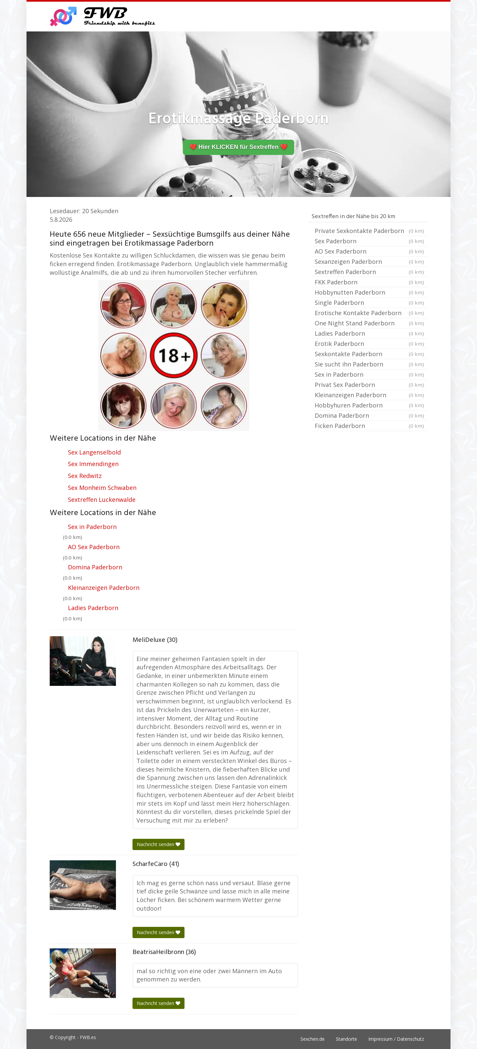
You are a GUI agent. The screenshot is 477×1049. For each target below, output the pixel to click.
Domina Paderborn (95, 567)
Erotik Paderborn (369, 344)
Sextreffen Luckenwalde (101, 499)
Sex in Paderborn (92, 527)
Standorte (346, 1039)
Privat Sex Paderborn (369, 385)
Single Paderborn (369, 303)
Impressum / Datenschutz (396, 1039)
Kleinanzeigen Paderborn (103, 588)
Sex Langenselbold (94, 452)
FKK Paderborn (369, 282)
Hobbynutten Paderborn (369, 292)
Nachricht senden (158, 844)
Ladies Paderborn (93, 608)
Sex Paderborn (369, 241)
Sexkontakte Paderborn (369, 354)
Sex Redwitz (85, 476)
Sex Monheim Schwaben (102, 488)
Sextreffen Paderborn (369, 272)
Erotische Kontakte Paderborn (369, 313)
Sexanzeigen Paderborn (369, 261)
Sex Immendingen (93, 464)
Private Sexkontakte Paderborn (369, 231)
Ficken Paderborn (369, 426)
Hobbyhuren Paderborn (369, 405)
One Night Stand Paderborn (369, 323)
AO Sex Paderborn (94, 547)
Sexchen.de (312, 1039)
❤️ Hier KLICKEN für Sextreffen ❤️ (238, 147)
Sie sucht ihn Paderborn (369, 364)
